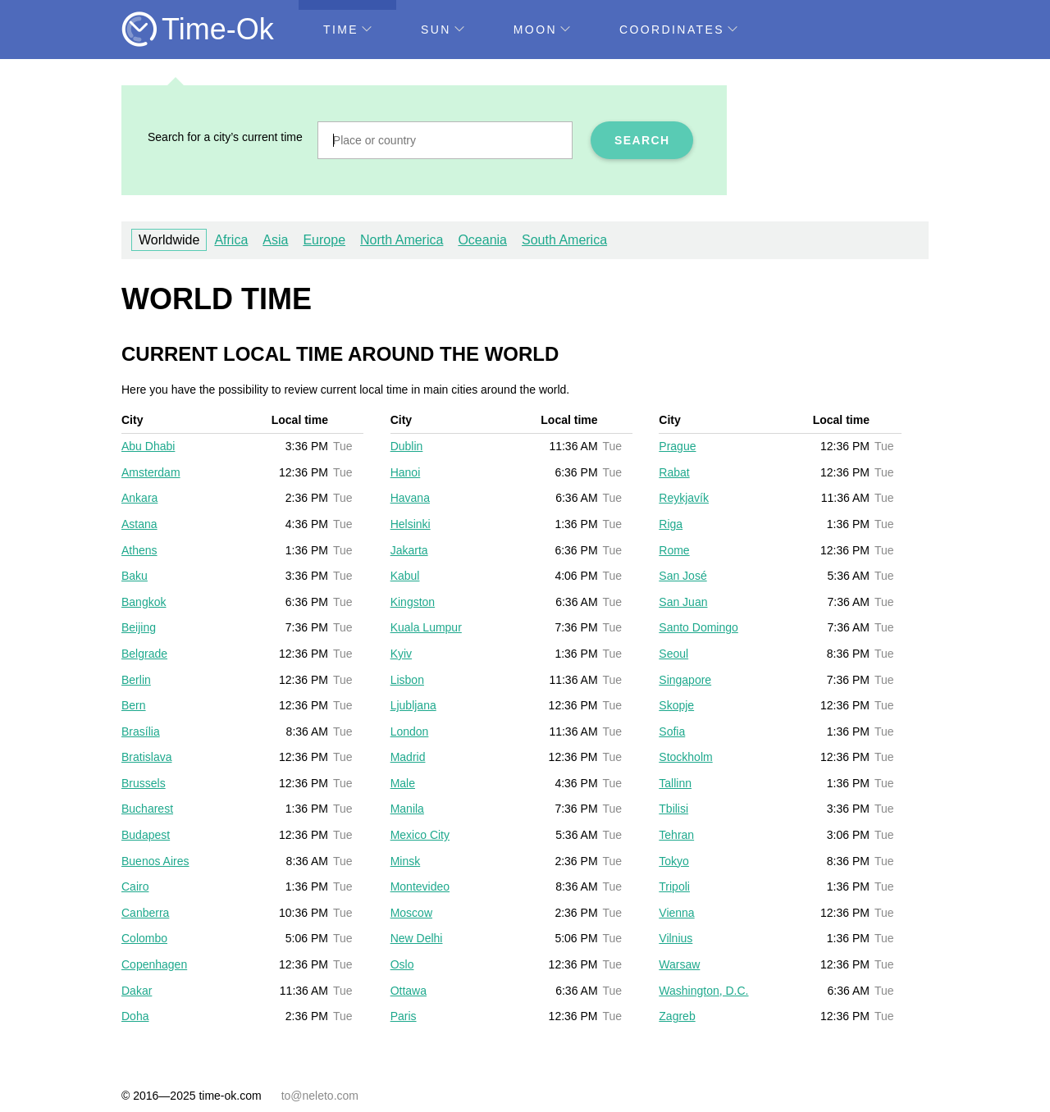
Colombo (144, 938)
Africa (231, 240)
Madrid (408, 756)
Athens (139, 550)
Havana (410, 497)
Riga (670, 524)
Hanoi (405, 472)
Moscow (411, 912)
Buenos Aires (155, 861)
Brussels (143, 783)
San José (682, 575)
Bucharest (147, 808)
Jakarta (409, 550)
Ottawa (408, 990)
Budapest (145, 834)
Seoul (673, 653)
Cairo (134, 886)
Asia (275, 240)
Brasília (140, 731)
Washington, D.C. (703, 990)
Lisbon (407, 679)
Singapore (685, 679)
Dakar (136, 990)
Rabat (674, 472)
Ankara (139, 497)
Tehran (676, 834)
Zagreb (677, 1016)
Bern (133, 705)
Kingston (412, 601)
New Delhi (416, 938)
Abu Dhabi (148, 446)
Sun (442, 29)
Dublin (406, 446)
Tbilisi (673, 808)
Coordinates (678, 29)
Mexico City (420, 834)
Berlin (136, 679)
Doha (134, 1016)
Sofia (672, 731)
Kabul (405, 575)
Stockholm (685, 756)
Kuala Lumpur (426, 627)
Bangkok (143, 601)
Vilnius (675, 938)
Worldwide (169, 240)
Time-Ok (218, 29)
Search (642, 140)
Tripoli (674, 886)
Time (347, 29)
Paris (403, 1016)
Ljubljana (413, 705)
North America (401, 240)
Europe (324, 240)
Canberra (145, 912)
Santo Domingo (698, 627)
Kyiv (401, 653)
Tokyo (674, 861)
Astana (139, 524)
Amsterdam (150, 472)
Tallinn (675, 783)
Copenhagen (154, 964)
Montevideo (420, 886)
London (409, 731)
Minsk (405, 861)
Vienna (676, 912)
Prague (677, 446)
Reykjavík (684, 497)
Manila (407, 808)
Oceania (482, 240)
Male (402, 783)
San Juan (683, 601)
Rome (674, 550)
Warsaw (679, 964)
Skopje (676, 705)
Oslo (402, 964)
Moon (542, 29)
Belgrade (144, 653)
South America (564, 240)
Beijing (138, 627)
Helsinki (410, 524)
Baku (134, 575)
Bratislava (146, 756)
